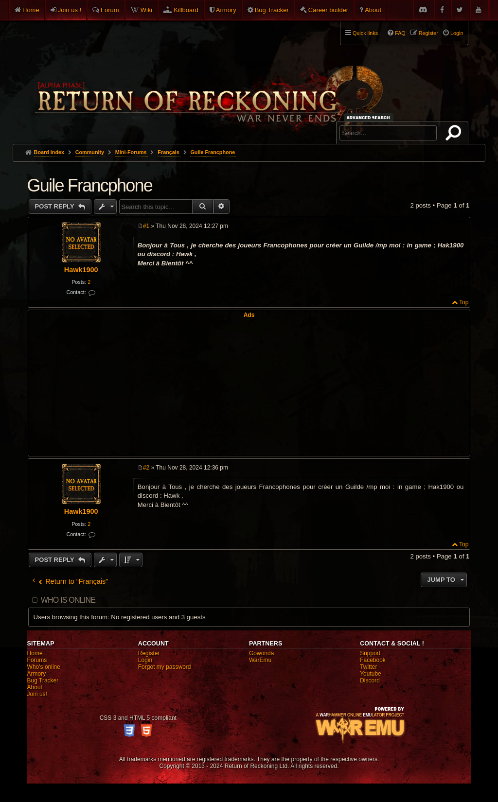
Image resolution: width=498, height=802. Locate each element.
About (373, 10)
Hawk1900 (81, 270)
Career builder (328, 10)
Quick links (365, 33)
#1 (146, 226)
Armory (226, 10)
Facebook (373, 660)
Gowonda (261, 653)
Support (370, 653)
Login (145, 660)
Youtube (370, 673)
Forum (110, 10)
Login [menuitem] (456, 33)
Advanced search (370, 117)
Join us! (37, 694)
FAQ (400, 33)
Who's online (43, 666)
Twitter (368, 666)
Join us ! (69, 10)
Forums (37, 660)
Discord (370, 680)
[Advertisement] (249, 386)
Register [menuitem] (428, 33)
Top (463, 302)
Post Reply (55, 206)
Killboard (186, 10)
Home (30, 10)
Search (455, 134)
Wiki (147, 10)
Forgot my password (164, 666)
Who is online (68, 600)
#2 (146, 467)
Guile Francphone (212, 152)
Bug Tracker (272, 10)
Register (149, 653)
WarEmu (260, 660)
